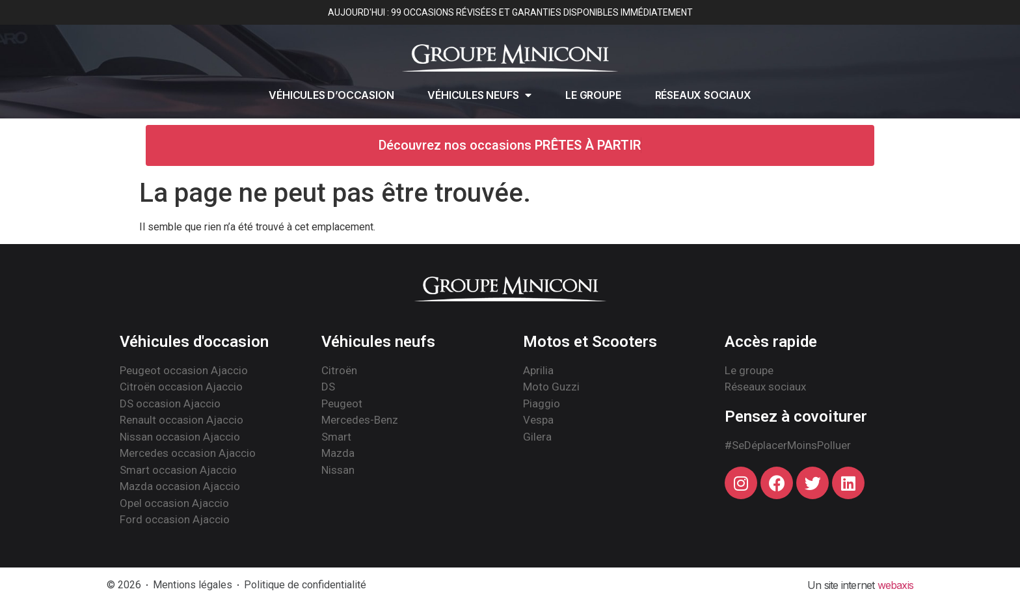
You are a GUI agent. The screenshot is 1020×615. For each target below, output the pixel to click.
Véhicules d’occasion (331, 95)
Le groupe (593, 95)
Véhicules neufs (479, 95)
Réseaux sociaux (703, 95)
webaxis (895, 585)
